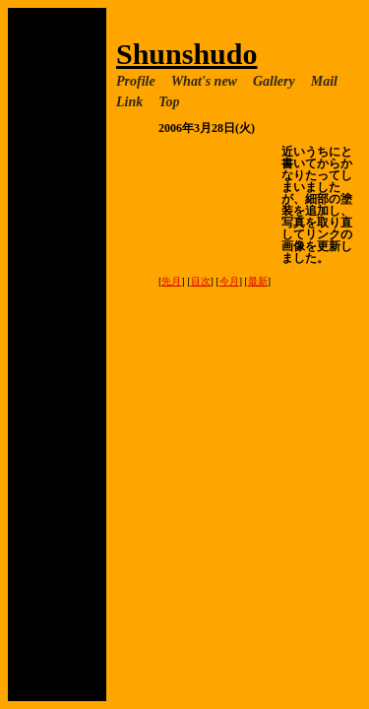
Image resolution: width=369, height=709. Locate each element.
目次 (201, 281)
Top (168, 102)
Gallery (274, 81)
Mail (324, 81)
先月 (171, 281)
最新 (258, 281)
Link (129, 102)
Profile (135, 81)
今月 (229, 281)
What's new (204, 81)
